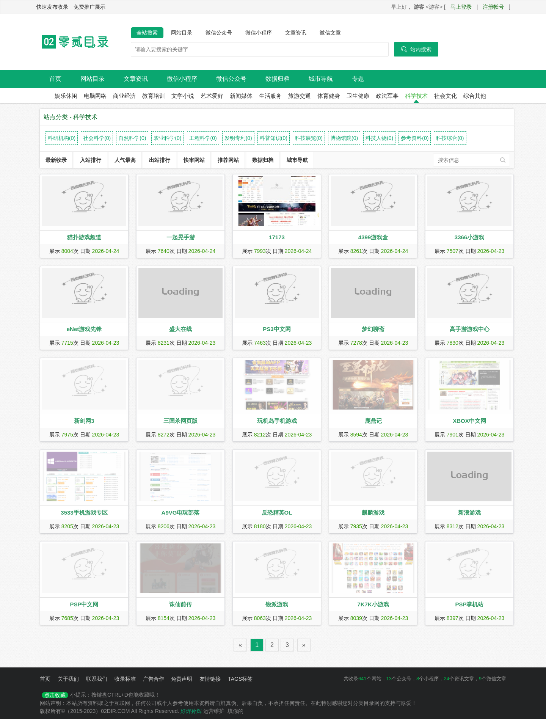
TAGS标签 (240, 679)
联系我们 (96, 679)
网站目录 (181, 33)
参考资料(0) (414, 138)
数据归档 (277, 78)
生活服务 (270, 96)
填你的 (235, 711)
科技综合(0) (450, 138)
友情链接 (210, 679)
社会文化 (445, 96)
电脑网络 (95, 96)
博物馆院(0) (344, 138)
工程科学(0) (203, 138)
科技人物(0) (379, 138)
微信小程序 (258, 33)
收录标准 (125, 679)
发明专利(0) (238, 138)
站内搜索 (416, 49)
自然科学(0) (132, 138)
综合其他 (474, 96)
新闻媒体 (241, 96)
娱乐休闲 (66, 96)
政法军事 (387, 96)
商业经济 (124, 96)
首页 (55, 78)
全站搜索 (147, 33)
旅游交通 (299, 96)
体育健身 (328, 96)
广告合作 (153, 679)
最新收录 (56, 160)
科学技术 (416, 96)
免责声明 (181, 679)
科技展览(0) (309, 138)
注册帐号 (493, 7)
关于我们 (68, 679)
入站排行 (90, 160)
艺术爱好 (212, 96)
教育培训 (153, 96)
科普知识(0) (273, 138)
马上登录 (461, 7)
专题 (358, 78)
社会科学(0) (97, 138)
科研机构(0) (61, 138)
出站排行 (159, 160)
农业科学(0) (167, 138)
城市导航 (321, 78)
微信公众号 (219, 33)
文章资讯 (295, 33)
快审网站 (194, 160)
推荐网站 (228, 160)
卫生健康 (358, 96)
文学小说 (182, 96)
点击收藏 (55, 695)
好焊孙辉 (191, 711)
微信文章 (330, 33)
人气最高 (125, 160)
